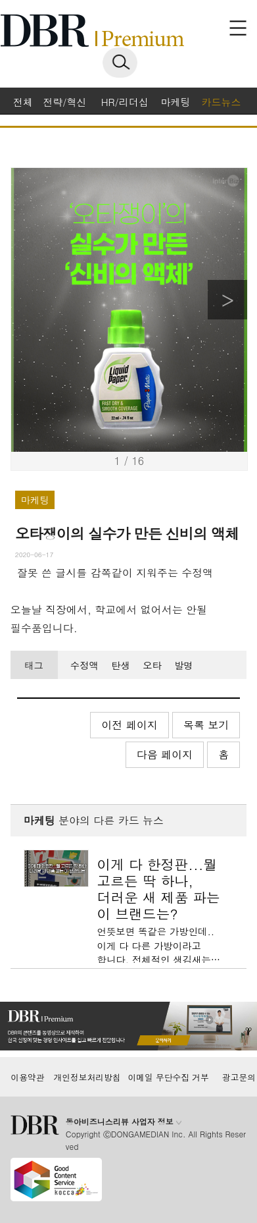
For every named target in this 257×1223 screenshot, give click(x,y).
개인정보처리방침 (86, 1077)
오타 (152, 665)
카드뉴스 (221, 102)
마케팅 (176, 102)
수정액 (84, 665)
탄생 (120, 665)
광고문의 (239, 1077)
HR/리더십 (125, 102)
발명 (183, 665)
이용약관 (27, 1077)
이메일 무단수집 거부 (168, 1077)
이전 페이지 (129, 724)
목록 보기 (206, 724)
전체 (23, 102)
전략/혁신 (64, 102)
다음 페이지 (165, 754)
